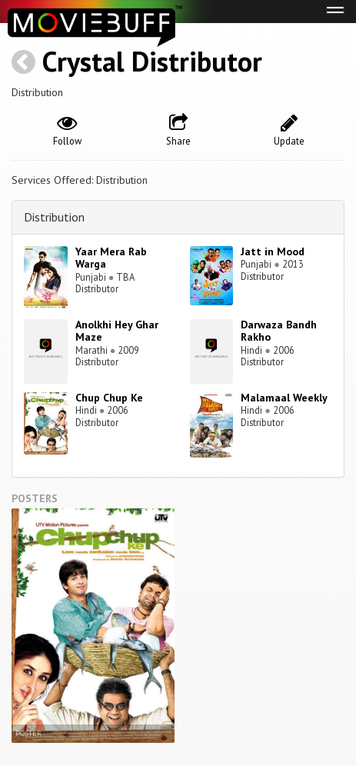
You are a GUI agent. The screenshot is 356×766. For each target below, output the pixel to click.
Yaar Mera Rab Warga (111, 258)
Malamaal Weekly (284, 398)
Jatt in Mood (272, 251)
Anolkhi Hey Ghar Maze (116, 331)
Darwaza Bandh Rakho (279, 331)
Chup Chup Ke (109, 398)
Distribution (54, 217)
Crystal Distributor (152, 61)
